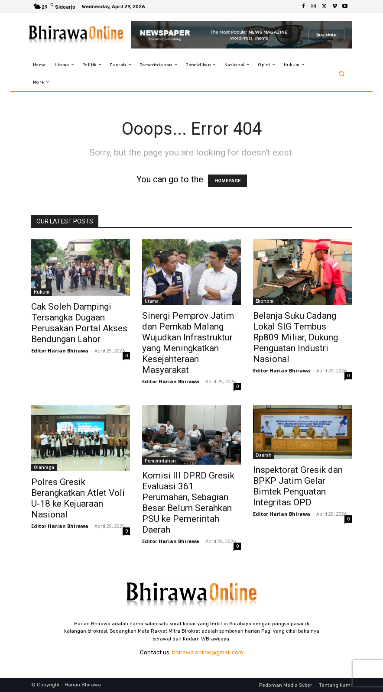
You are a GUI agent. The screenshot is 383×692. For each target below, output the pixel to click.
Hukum (41, 292)
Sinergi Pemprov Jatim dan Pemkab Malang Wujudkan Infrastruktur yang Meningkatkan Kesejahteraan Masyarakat (188, 342)
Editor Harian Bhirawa (59, 350)
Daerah (264, 455)
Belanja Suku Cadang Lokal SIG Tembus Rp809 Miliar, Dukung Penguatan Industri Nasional (295, 337)
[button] (341, 73)
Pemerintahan (160, 461)
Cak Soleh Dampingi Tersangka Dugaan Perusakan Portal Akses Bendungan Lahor (79, 322)
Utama (152, 301)
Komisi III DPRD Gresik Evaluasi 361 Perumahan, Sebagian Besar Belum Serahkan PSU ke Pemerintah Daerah (188, 502)
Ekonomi (265, 301)
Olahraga (44, 467)
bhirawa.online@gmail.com (207, 652)
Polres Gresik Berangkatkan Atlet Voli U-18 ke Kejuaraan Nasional (78, 498)
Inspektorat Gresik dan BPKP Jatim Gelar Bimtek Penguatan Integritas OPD (298, 486)
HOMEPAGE (227, 181)
